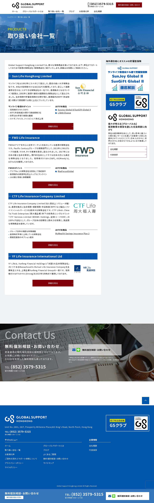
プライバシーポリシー (14, 462)
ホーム (15, 11)
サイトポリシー (11, 467)
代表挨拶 (114, 154)
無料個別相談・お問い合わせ (129, 5)
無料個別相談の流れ (14, 497)
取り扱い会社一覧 (56, 11)
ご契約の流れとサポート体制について (21, 458)
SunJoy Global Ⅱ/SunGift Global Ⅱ (74, 109)
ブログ (71, 11)
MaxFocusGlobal (66, 171)
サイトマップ (48, 462)
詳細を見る (53, 126)
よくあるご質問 (49, 454)
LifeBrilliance (64, 112)
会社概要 (98, 11)
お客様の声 (84, 11)
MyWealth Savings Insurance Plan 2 (72, 233)
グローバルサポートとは (33, 11)
